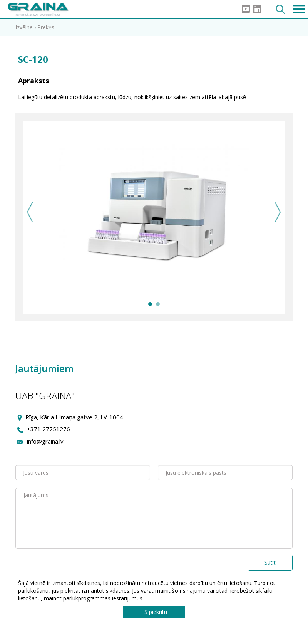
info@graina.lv (45, 441)
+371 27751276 (48, 429)
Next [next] (278, 212)
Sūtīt (270, 562)
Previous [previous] (30, 212)
